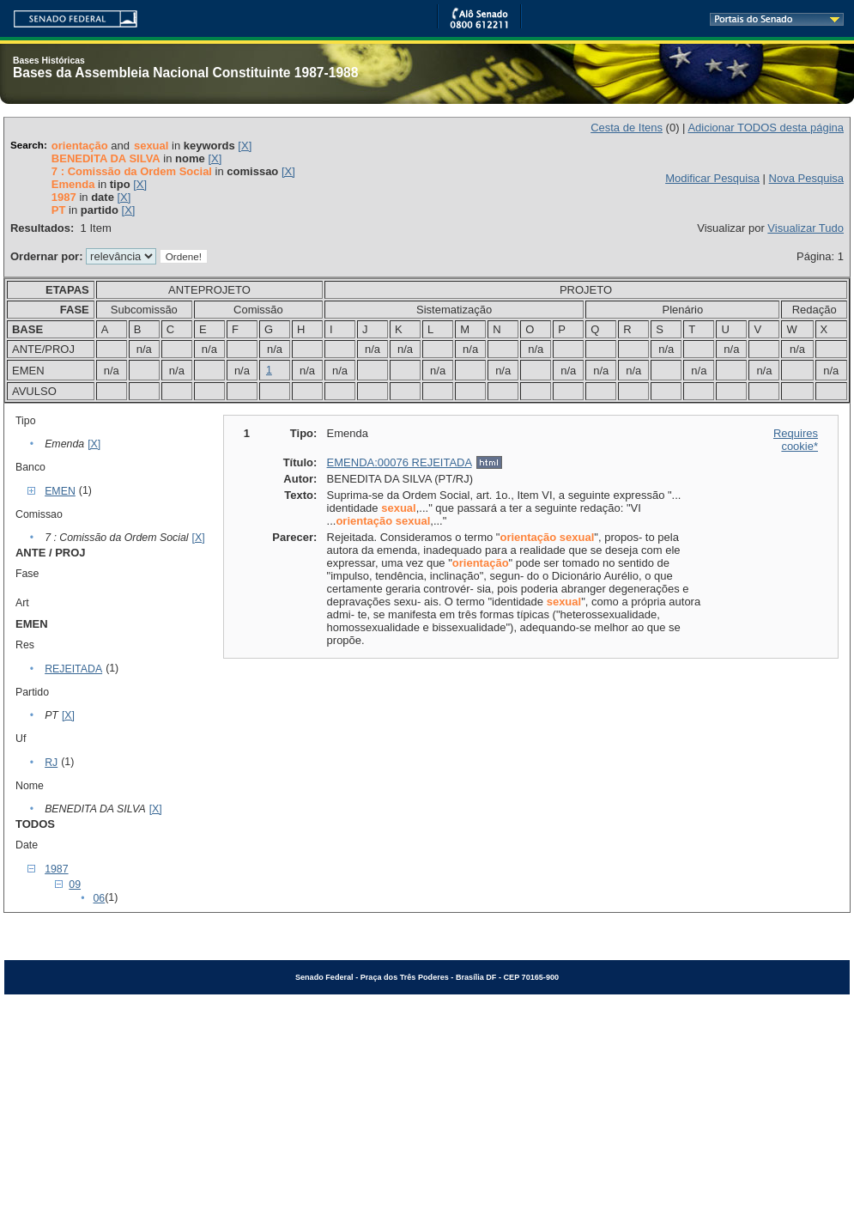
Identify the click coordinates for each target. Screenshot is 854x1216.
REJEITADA (73, 669)
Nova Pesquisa (806, 178)
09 (75, 885)
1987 (56, 869)
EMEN (60, 491)
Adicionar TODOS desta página (765, 127)
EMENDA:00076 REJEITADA (399, 462)
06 (99, 898)
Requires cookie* (795, 440)
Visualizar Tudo (805, 228)
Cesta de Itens (627, 127)
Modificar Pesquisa (712, 178)
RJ (51, 763)
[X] (244, 145)
